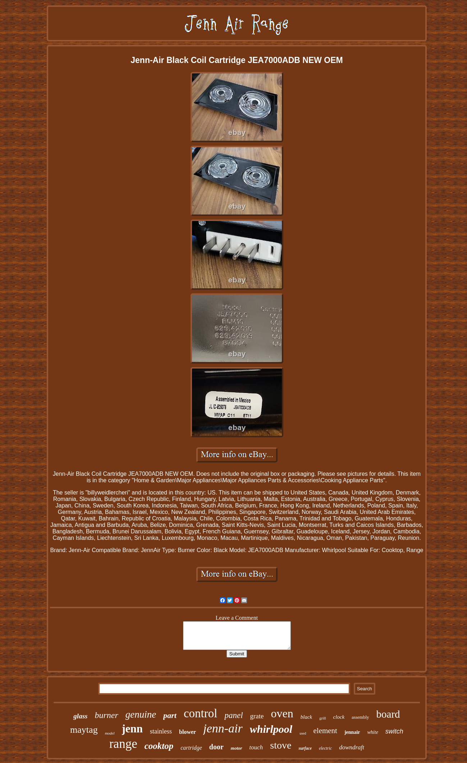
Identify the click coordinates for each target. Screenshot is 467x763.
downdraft (351, 747)
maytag (84, 729)
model (110, 733)
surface (305, 748)
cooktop (159, 746)
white (372, 732)
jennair (352, 732)
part (170, 715)
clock (339, 717)
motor (236, 748)
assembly (360, 717)
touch (256, 747)
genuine (140, 714)
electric (325, 748)
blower (187, 732)
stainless (161, 731)
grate (257, 716)
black (306, 717)
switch (394, 731)
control (200, 713)
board (388, 714)
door (216, 747)
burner (106, 715)
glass (80, 716)
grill (322, 718)
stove (280, 745)
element (325, 730)
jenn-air (223, 728)
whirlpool (271, 729)
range (123, 744)
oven (282, 713)
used (302, 733)
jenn (132, 728)
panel (233, 715)
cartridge (191, 748)
